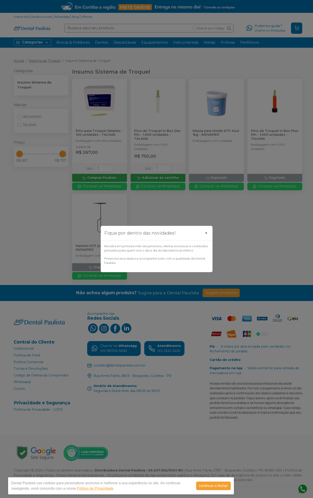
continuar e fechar (213, 486)
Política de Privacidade (95, 488)
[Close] (206, 233)
